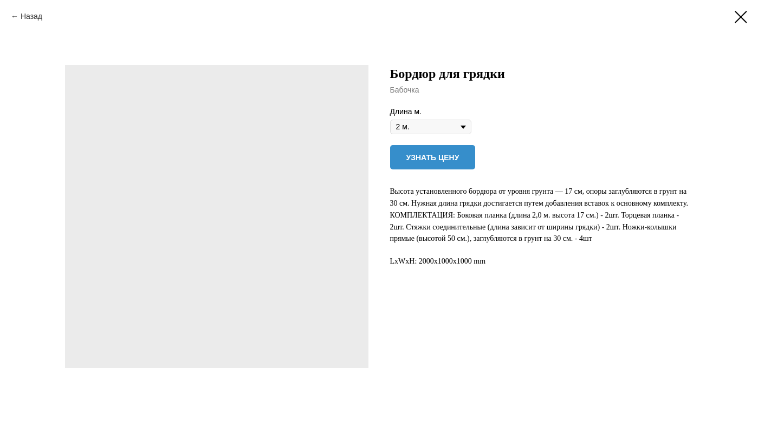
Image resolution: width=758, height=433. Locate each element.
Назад (31, 16)
